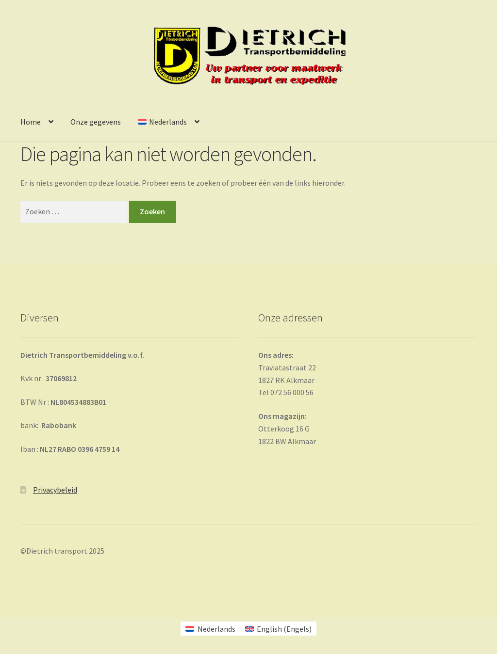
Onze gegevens (95, 122)
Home (30, 122)
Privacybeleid (55, 489)
